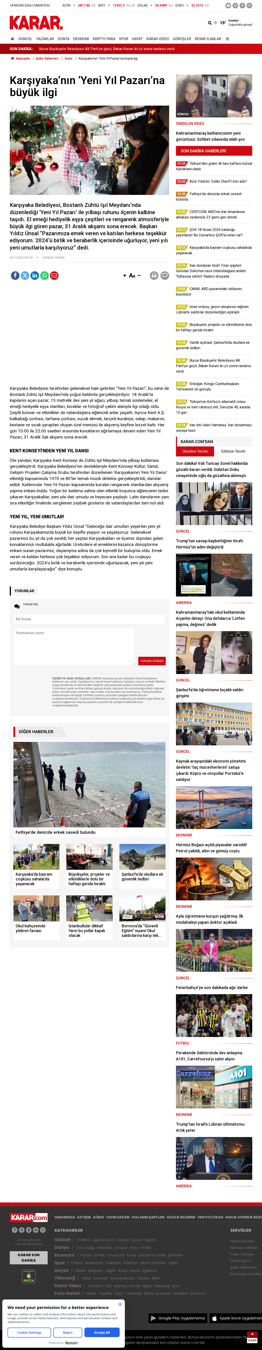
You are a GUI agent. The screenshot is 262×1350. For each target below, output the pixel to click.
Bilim (156, 1278)
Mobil (86, 1278)
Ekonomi (81, 39)
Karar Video (157, 39)
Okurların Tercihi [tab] (195, 451)
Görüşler (182, 39)
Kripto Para (104, 39)
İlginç (146, 1286)
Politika (83, 1240)
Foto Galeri (66, 1293)
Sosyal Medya (122, 1278)
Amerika (104, 1247)
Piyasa (86, 1255)
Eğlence (149, 1270)
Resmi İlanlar (208, 39)
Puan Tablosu (242, 1254)
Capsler (106, 1293)
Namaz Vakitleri (244, 1247)
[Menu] (226, 39)
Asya (133, 1247)
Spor (123, 39)
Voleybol (113, 1262)
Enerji (131, 1255)
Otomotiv (115, 1255)
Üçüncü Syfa (103, 1240)
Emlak (99, 1255)
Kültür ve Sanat (157, 1293)
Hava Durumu (242, 1241)
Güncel (25, 39)
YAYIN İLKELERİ (118, 1217)
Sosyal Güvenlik (152, 1255)
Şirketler (175, 1255)
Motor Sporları (153, 1262)
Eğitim (150, 1240)
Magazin (95, 1270)
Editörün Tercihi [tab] (233, 451)
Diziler (80, 1270)
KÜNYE (98, 1217)
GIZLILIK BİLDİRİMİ (181, 1217)
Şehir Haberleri (243, 1267)
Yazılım (143, 1278)
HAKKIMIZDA (64, 1217)
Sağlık (110, 1270)
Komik (134, 1286)
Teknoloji (64, 1278)
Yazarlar (45, 39)
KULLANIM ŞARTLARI (148, 1217)
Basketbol (94, 1262)
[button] (124, 275)
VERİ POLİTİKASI (210, 1217)
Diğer (173, 1262)
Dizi (108, 1286)
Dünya (63, 39)
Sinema (120, 1286)
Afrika (145, 1247)
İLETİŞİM (84, 1217)
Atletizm (130, 1262)
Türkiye (122, 1240)
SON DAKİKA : (22, 49)
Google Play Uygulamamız (181, 1318)
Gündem (95, 1286)
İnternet (100, 1278)
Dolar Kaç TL (241, 1260)
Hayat (137, 39)
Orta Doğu (85, 1247)
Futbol (77, 1262)
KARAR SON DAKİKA (29, 1257)
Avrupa (120, 1247)
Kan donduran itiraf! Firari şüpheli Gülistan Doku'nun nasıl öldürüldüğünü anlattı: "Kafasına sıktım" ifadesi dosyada (127, 49)
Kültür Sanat (129, 1270)
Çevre (136, 1240)
